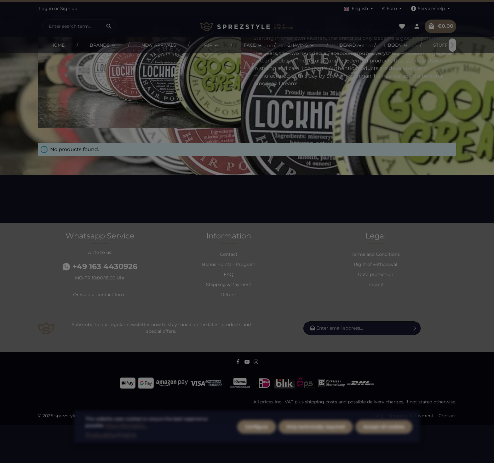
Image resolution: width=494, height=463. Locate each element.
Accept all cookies (384, 444)
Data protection (375, 312)
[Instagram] (256, 400)
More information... (126, 443)
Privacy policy (100, 452)
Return (228, 332)
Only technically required (315, 444)
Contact (229, 292)
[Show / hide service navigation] (430, 8)
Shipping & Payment (228, 322)
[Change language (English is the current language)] (358, 8)
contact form (111, 332)
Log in (46, 8)
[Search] (109, 26)
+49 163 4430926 (99, 304)
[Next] (452, 45)
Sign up (68, 8)
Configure (256, 444)
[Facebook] (238, 400)
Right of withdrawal (375, 302)
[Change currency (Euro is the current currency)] (392, 8)
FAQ (228, 312)
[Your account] (416, 26)
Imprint (375, 322)
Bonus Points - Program (229, 302)
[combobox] (72, 26)
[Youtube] (247, 400)
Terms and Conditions (376, 292)
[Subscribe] (415, 366)
